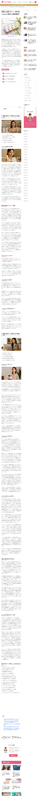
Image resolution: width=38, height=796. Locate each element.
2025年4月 (26, 159)
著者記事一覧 (13, 755)
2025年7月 (26, 151)
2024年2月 (26, 172)
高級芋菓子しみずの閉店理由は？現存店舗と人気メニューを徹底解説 (32, 23)
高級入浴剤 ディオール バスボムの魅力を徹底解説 (15, 737)
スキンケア (14, 2)
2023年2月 (26, 185)
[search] (35, 10)
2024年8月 (26, 169)
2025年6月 (26, 154)
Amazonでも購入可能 (14, 439)
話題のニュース (31, 2)
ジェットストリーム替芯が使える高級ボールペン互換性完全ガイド (32, 17)
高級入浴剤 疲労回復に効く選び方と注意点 (11, 726)
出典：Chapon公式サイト (11, 36)
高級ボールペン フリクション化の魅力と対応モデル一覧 (7, 737)
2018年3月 (26, 200)
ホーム (3, 6)
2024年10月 (26, 164)
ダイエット (27, 84)
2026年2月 (26, 141)
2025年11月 (26, 146)
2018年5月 (26, 195)
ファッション (27, 90)
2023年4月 (26, 182)
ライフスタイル (25, 2)
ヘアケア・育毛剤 (28, 92)
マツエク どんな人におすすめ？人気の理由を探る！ (6, 774)
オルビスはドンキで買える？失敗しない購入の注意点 (32, 55)
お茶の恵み (27, 77)
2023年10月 (26, 177)
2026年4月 (26, 136)
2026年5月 (26, 133)
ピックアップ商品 (28, 87)
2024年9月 (26, 167)
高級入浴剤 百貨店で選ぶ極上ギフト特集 (11, 719)
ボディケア (19, 2)
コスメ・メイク (27, 79)
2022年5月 (26, 190)
